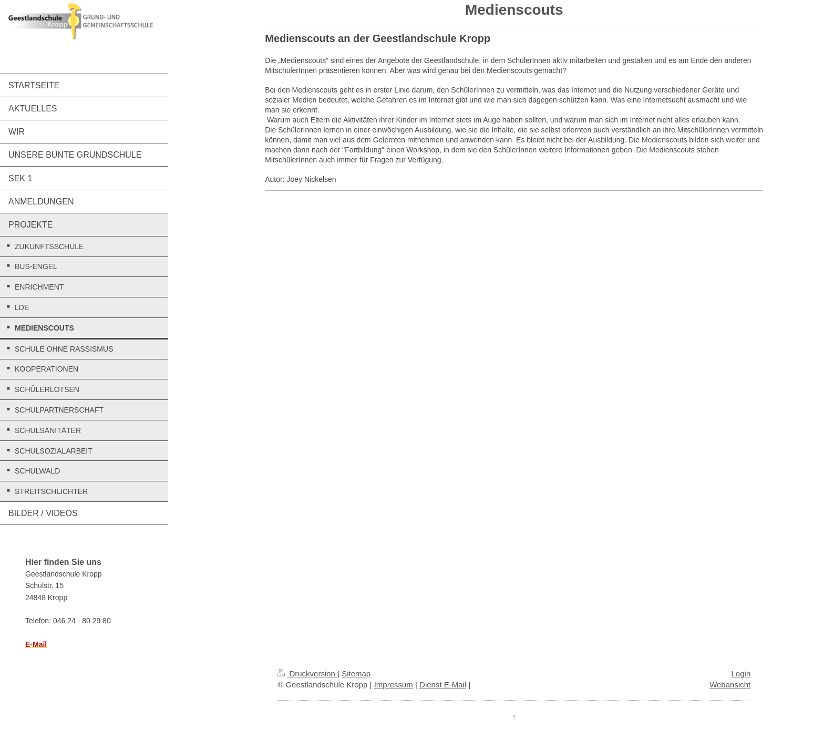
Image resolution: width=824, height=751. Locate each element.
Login (741, 673)
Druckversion (307, 673)
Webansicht (729, 684)
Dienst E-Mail (442, 684)
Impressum (393, 684)
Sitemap (356, 673)
